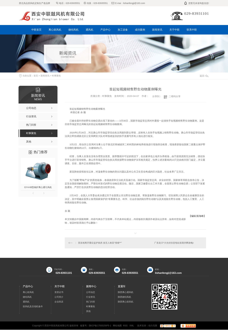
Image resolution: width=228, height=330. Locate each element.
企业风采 (58, 302)
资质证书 (58, 292)
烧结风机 (73, 29)
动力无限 (152, 326)
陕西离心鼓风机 (125, 302)
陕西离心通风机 (125, 292)
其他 (88, 311)
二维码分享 (174, 96)
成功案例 (140, 29)
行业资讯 (90, 297)
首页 (36, 75)
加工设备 (123, 29)
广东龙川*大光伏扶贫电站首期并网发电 (173, 243)
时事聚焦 (56, 75)
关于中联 (174, 29)
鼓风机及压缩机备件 (33, 306)
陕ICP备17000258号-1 (100, 326)
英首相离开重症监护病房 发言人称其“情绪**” (100, 243)
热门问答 (90, 302)
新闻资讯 (157, 29)
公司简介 (58, 297)
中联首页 (36, 29)
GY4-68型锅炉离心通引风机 (38, 187)
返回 (204, 75)
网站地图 (117, 326)
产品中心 (105, 29)
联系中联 (192, 29)
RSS (125, 326)
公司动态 (90, 292)
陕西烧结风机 (124, 297)
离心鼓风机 (55, 29)
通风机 (89, 29)
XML (131, 326)
